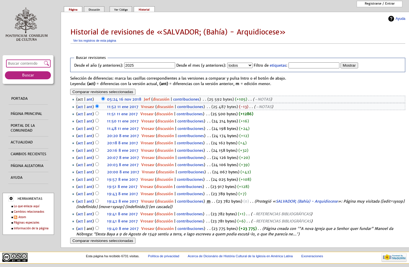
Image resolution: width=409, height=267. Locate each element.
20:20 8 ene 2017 (123, 136)
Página (73, 9)
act (80, 107)
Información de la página (31, 228)
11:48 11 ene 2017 (123, 128)
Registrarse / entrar (380, 3)
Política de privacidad (163, 256)
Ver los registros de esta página (94, 40)
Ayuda (400, 19)
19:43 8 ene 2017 (122, 194)
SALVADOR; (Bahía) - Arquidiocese (307, 201)
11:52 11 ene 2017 (122, 107)
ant (89, 99)
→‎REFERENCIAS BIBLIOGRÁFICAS (281, 214)
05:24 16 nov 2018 (124, 99)
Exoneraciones (312, 256)
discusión (161, 99)
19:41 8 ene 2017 (122, 214)
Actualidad (22, 142)
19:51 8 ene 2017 (122, 187)
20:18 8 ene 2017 (122, 143)
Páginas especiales (26, 222)
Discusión (94, 9)
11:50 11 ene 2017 (123, 121)
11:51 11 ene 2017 (122, 114)
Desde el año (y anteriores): (98, 65)
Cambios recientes (28, 154)
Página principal (26, 114)
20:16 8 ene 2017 (122, 150)
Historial (144, 9)
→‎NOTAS (262, 99)
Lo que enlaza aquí (26, 206)
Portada (19, 98)
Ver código (121, 9)
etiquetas (278, 65)
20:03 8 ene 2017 (123, 165)
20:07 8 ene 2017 (123, 157)
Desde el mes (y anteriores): (201, 65)
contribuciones (186, 99)
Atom (22, 217)
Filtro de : (270, 65)
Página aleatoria (27, 166)
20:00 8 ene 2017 (123, 172)
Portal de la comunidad (23, 128)
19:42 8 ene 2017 (122, 201)
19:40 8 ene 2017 (123, 228)
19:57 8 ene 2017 (122, 179)
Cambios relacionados (29, 212)
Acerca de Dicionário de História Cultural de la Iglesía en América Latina (240, 256)
